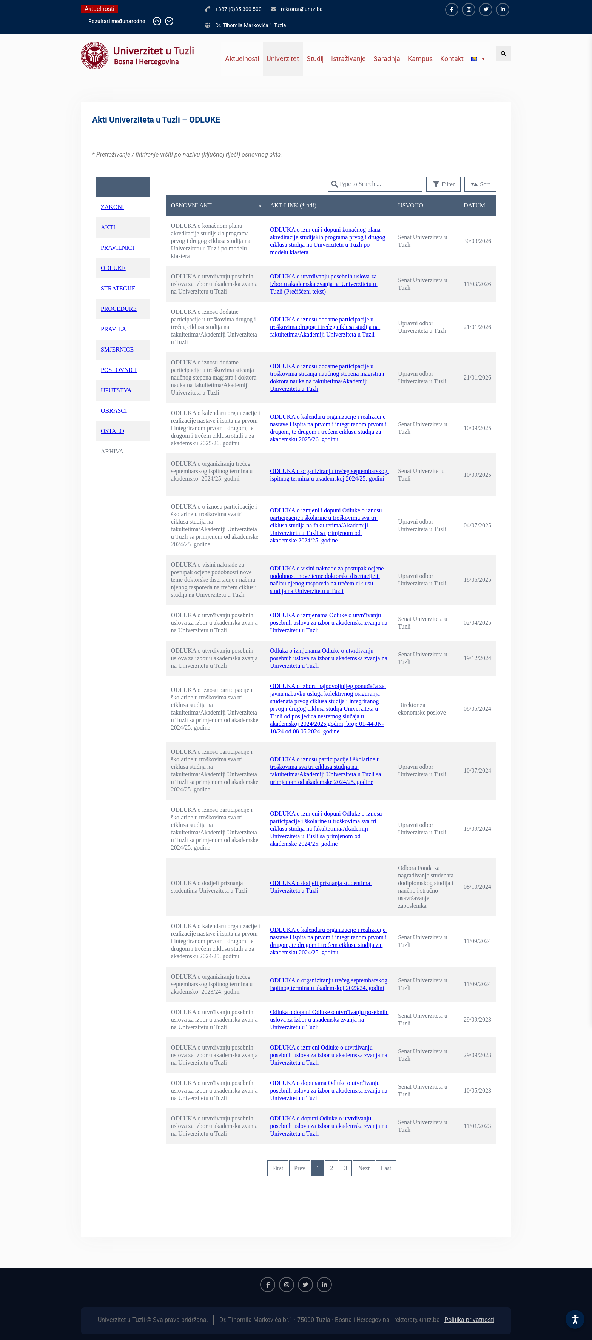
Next (364, 1168)
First (277, 1168)
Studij (315, 59)
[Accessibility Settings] (575, 1319)
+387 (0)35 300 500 (238, 9)
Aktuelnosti (242, 59)
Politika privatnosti (469, 1319)
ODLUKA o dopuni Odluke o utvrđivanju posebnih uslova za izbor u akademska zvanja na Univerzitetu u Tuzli (329, 1126)
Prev (299, 1168)
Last (386, 1168)
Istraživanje (348, 59)
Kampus (420, 59)
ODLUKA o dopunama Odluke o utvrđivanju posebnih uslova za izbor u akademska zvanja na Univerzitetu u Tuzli (329, 1090)
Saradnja (386, 59)
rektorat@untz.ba (302, 9)
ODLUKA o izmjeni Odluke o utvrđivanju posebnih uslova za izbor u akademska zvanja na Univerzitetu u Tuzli (329, 1055)
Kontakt (452, 59)
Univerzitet (283, 59)
